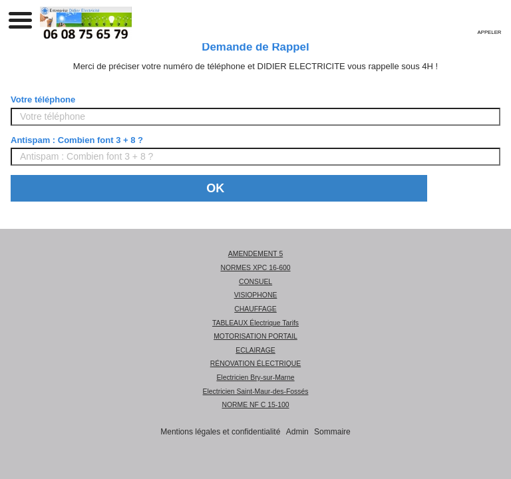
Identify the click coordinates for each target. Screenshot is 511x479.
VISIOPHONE (255, 295)
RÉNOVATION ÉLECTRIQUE (255, 363)
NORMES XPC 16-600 (255, 267)
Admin (297, 431)
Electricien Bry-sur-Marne (255, 377)
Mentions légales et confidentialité (220, 431)
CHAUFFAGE (255, 309)
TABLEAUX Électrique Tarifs (255, 323)
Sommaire (332, 431)
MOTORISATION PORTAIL (255, 336)
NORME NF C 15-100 (255, 404)
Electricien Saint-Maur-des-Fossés (256, 391)
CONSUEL (255, 281)
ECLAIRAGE (255, 350)
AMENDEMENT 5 (255, 253)
